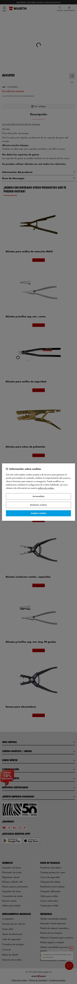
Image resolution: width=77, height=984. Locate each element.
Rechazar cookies (38, 505)
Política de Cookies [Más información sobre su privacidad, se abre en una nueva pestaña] (46, 488)
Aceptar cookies (38, 513)
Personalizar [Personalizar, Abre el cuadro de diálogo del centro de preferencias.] (39, 496)
